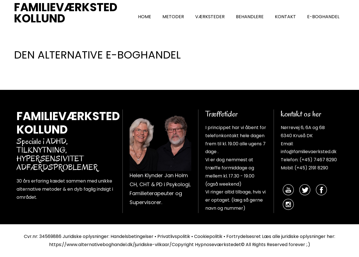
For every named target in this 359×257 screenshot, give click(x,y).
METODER (173, 16)
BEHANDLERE (250, 16)
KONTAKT (285, 16)
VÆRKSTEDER (210, 16)
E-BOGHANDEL (323, 16)
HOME (144, 16)
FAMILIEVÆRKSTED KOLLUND (65, 13)
